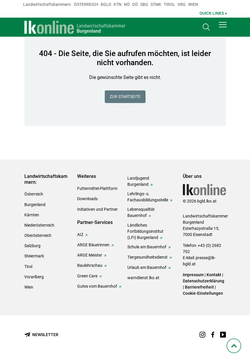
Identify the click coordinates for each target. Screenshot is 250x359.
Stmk (156, 4)
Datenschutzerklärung (203, 281)
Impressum (193, 274)
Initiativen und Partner (97, 209)
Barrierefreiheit (199, 287)
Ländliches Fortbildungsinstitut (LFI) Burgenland (145, 231)
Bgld (106, 4)
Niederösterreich (39, 225)
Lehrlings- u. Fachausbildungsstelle (147, 196)
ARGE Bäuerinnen (93, 244)
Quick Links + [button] (213, 13)
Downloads (87, 198)
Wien (193, 4)
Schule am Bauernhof (146, 247)
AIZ (80, 234)
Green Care (87, 276)
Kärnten (31, 215)
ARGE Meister (89, 255)
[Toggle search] (206, 28)
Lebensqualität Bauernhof (141, 212)
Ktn (117, 4)
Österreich (86, 4)
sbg (144, 4)
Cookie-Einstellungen (203, 293)
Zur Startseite (125, 96)
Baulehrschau (89, 265)
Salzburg (32, 245)
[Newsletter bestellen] (41, 335)
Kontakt (214, 274)
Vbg (182, 4)
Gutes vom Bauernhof (97, 286)
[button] (223, 27)
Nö (127, 4)
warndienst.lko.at (143, 277)
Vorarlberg (34, 276)
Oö (135, 4)
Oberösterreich (37, 235)
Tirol (169, 4)
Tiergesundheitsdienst (147, 257)
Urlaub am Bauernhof (146, 267)
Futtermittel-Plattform (97, 188)
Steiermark (34, 256)
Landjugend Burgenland (138, 181)
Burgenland (34, 204)
